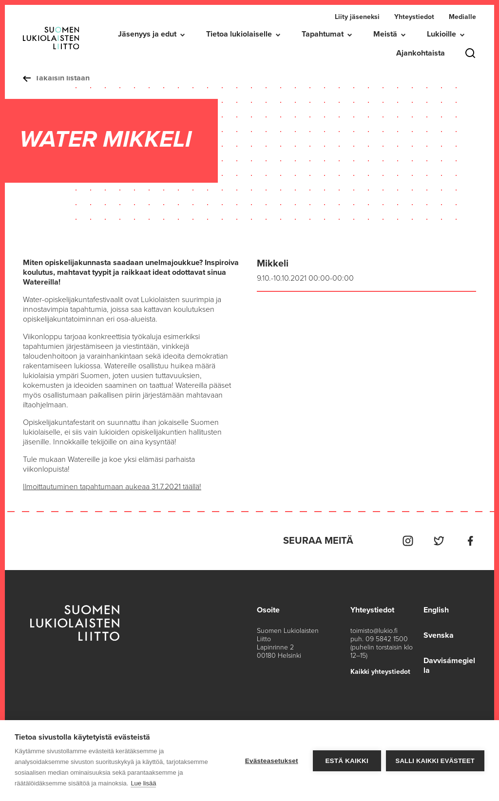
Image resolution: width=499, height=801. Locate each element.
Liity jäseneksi (357, 17)
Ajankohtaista (420, 53)
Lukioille (441, 34)
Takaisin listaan (56, 78)
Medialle (462, 17)
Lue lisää (143, 783)
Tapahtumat (323, 34)
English (436, 610)
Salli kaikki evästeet (435, 760)
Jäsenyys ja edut (147, 34)
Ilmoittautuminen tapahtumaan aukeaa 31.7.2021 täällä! (112, 487)
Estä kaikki (346, 760)
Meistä (385, 34)
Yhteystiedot (414, 17)
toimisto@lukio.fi (374, 631)
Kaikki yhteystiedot (380, 672)
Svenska (438, 635)
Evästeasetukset (271, 760)
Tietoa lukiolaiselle (239, 34)
